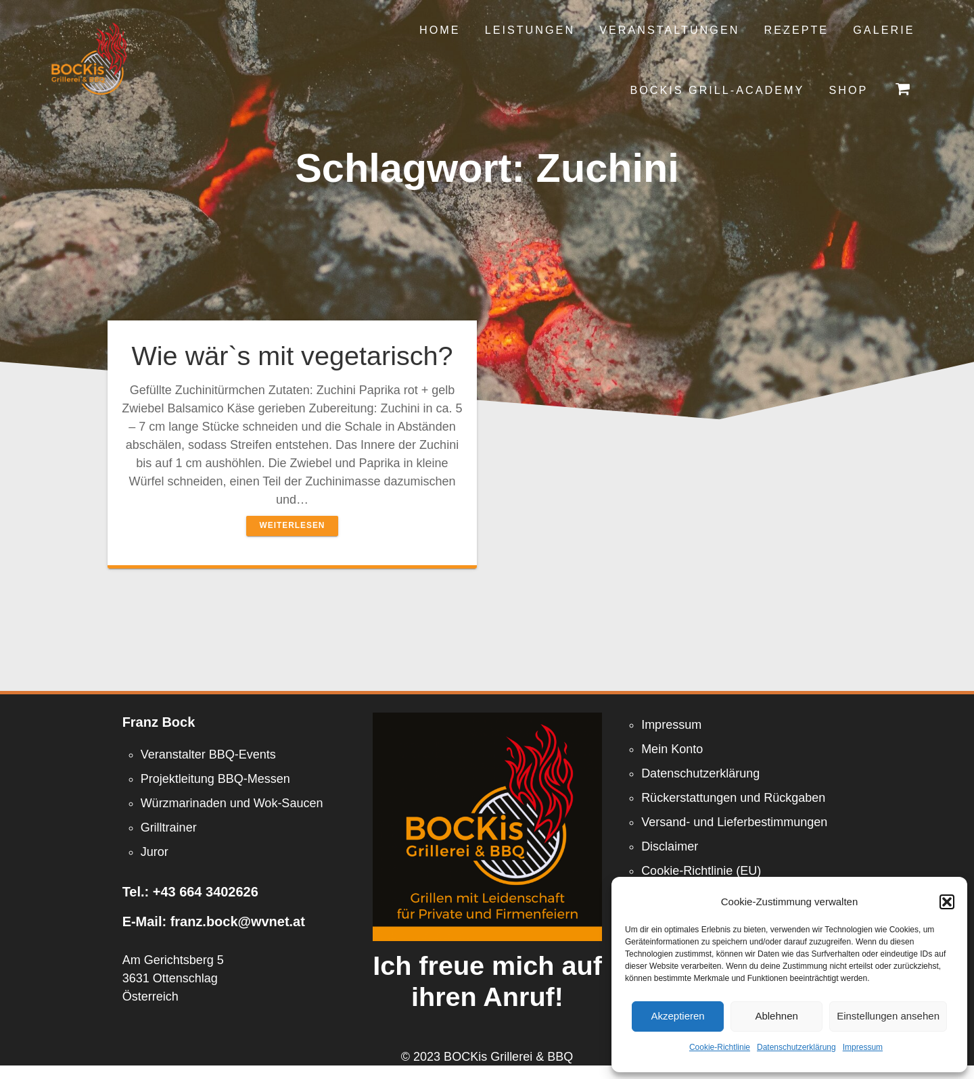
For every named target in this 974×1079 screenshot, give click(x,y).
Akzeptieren (677, 1016)
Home (440, 30)
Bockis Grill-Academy (717, 90)
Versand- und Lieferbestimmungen (734, 822)
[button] (947, 902)
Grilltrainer (169, 827)
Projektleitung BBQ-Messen (215, 779)
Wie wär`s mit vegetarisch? (292, 355)
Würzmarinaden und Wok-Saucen (232, 803)
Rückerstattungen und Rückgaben (733, 798)
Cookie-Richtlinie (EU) (701, 871)
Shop (848, 90)
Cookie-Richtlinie (719, 1047)
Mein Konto (672, 749)
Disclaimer (669, 846)
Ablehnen (776, 1016)
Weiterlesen (292, 525)
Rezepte (796, 30)
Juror (154, 852)
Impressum (863, 1047)
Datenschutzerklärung (796, 1047)
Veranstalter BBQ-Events (208, 754)
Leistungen (530, 30)
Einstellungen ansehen (888, 1016)
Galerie (883, 30)
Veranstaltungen (669, 30)
